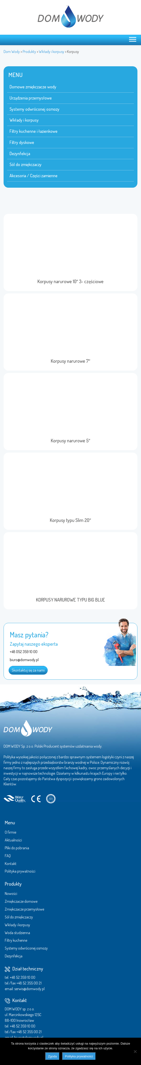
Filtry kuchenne (16, 940)
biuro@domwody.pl (28, 1037)
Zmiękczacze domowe (21, 901)
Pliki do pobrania (17, 847)
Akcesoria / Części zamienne (33, 175)
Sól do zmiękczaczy (26, 164)
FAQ (8, 855)
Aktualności (13, 840)
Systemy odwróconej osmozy (34, 109)
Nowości (11, 893)
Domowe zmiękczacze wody (33, 86)
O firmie (10, 832)
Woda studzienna (17, 932)
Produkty (13, 884)
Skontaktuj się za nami (28, 670)
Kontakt (10, 863)
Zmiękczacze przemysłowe (24, 909)
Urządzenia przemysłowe (31, 97)
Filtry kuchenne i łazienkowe (33, 131)
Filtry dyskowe (22, 142)
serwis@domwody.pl (29, 988)
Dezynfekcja (20, 153)
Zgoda (52, 1056)
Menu (10, 822)
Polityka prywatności (20, 871)
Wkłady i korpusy (24, 120)
